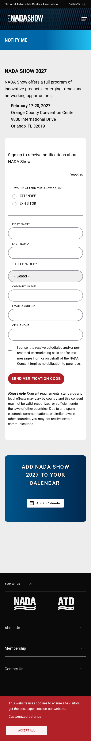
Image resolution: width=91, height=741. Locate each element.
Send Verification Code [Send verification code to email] (36, 378)
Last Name (20, 243)
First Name (20, 224)
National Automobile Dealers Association (31, 4)
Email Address (23, 306)
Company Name (23, 286)
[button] (84, 19)
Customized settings (25, 716)
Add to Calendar (45, 503)
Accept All (26, 730)
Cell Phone (21, 325)
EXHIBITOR (27, 203)
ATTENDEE (27, 196)
